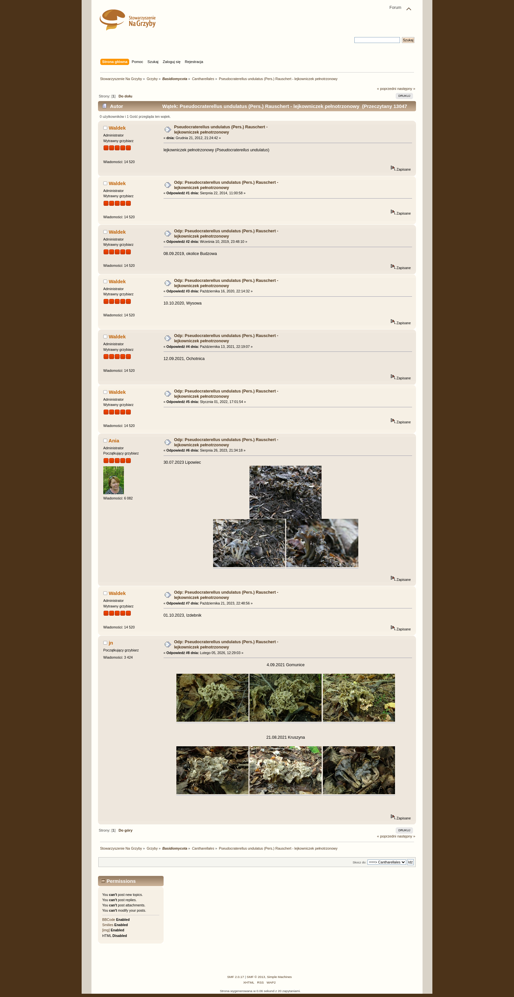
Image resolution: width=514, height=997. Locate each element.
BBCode (108, 920)
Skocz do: (359, 862)
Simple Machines (279, 977)
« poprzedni (386, 89)
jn (111, 643)
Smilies (107, 925)
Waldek (117, 128)
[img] (106, 930)
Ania (114, 440)
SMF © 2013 (256, 977)
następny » (406, 89)
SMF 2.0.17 (235, 977)
